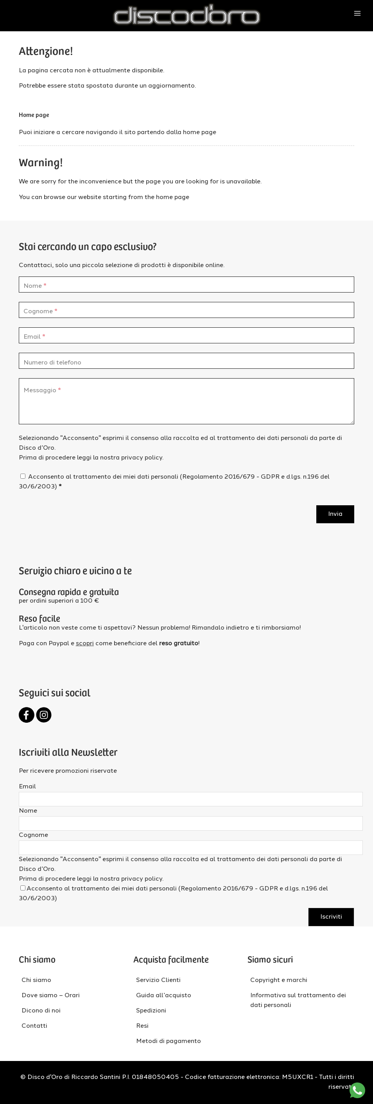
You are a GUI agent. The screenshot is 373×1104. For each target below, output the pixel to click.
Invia (335, 514)
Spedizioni (151, 1011)
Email (27, 787)
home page (199, 132)
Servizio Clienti (158, 980)
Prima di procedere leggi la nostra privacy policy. (91, 458)
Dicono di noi (41, 1011)
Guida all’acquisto (163, 996)
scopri (85, 644)
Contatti (34, 1026)
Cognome (33, 835)
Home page (34, 114)
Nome (28, 811)
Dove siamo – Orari (51, 996)
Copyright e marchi (278, 980)
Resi (142, 1026)
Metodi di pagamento (168, 1041)
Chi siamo (36, 980)
